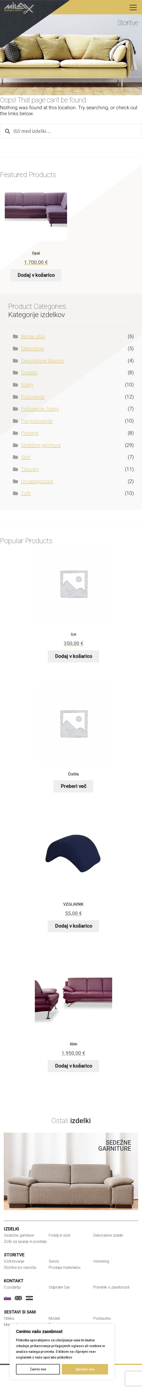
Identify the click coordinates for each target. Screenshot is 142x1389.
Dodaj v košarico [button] (36, 275)
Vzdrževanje (14, 1261)
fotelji (27, 385)
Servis (54, 1261)
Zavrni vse (38, 1369)
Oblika (9, 1318)
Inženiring (101, 1261)
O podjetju (12, 1287)
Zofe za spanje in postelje (25, 1241)
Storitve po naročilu (20, 1267)
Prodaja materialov (65, 1267)
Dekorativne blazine (42, 360)
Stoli (26, 457)
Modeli (54, 1318)
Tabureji (30, 469)
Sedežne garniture (41, 445)
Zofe (26, 493)
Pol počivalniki (37, 421)
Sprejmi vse (85, 1369)
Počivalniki (33, 397)
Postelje (30, 433)
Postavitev (102, 1318)
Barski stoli (33, 336)
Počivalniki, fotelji (40, 409)
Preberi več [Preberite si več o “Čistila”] (73, 786)
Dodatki (29, 372)
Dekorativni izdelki (108, 1235)
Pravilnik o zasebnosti (111, 1287)
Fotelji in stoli (59, 1235)
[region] (62, 1351)
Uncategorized (37, 481)
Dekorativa (32, 348)
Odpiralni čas (59, 1287)
